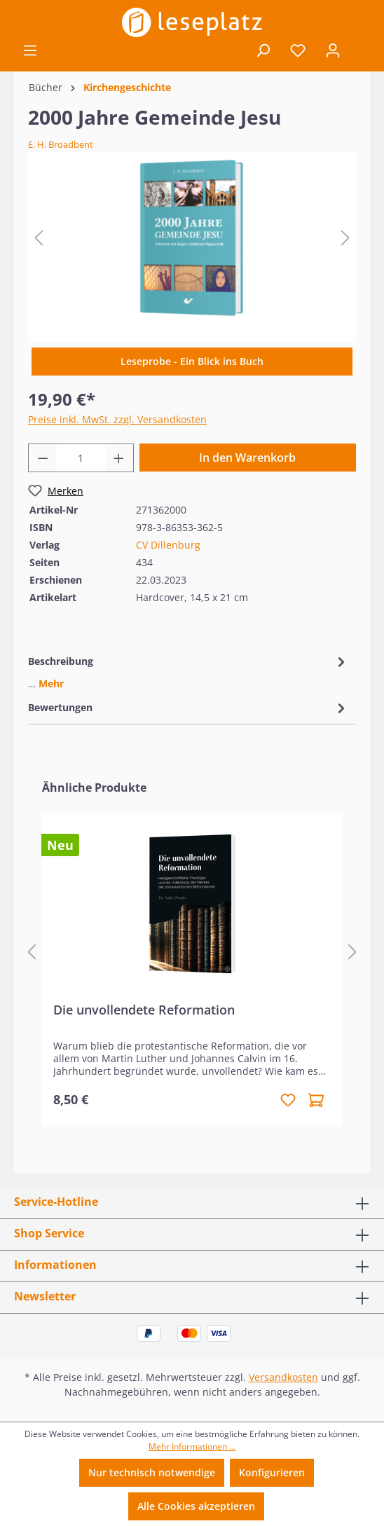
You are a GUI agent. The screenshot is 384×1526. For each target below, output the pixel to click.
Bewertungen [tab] (188, 707)
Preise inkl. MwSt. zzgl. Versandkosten (117, 419)
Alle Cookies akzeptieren (196, 1506)
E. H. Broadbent (60, 144)
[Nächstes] (345, 238)
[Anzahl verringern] (42, 458)
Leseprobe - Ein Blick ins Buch (192, 361)
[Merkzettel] (298, 50)
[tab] (188, 671)
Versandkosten (283, 1377)
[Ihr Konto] (333, 50)
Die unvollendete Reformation (144, 1010)
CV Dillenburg (168, 544)
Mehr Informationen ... (192, 1446)
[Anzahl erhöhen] (119, 458)
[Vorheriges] (38, 238)
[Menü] (30, 50)
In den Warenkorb (247, 457)
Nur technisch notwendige (151, 1472)
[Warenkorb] (360, 51)
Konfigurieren (272, 1472)
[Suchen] (263, 50)
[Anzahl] (81, 458)
